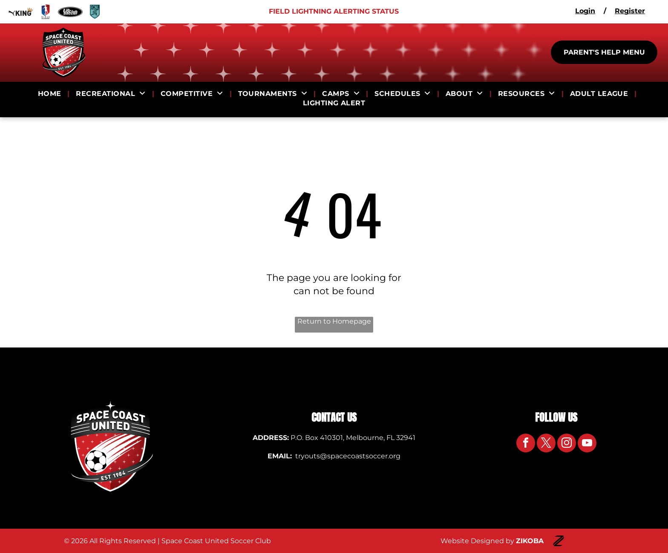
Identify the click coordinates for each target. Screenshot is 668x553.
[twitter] (546, 444)
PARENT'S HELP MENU (604, 52)
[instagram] (566, 444)
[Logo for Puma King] (21, 11)
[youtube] (587, 444)
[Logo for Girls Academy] (45, 11)
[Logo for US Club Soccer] (70, 11)
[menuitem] (51, 93)
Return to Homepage (334, 321)
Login (585, 11)
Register (630, 11)
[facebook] (525, 444)
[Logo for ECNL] (95, 11)
